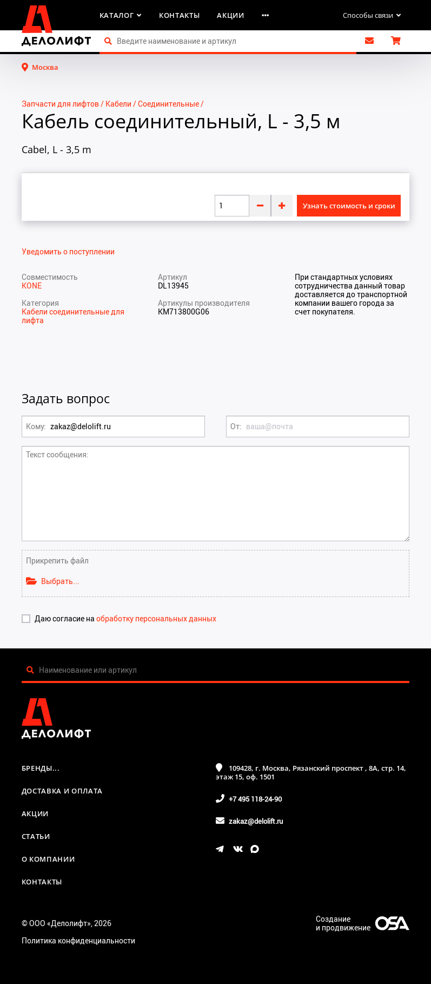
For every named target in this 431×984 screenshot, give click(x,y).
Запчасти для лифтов (60, 104)
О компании (48, 859)
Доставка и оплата (62, 791)
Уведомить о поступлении (68, 251)
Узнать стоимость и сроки (349, 206)
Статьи (36, 836)
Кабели (118, 104)
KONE (32, 285)
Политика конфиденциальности (78, 940)
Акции (230, 15)
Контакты (179, 15)
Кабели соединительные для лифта (73, 315)
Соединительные (168, 104)
